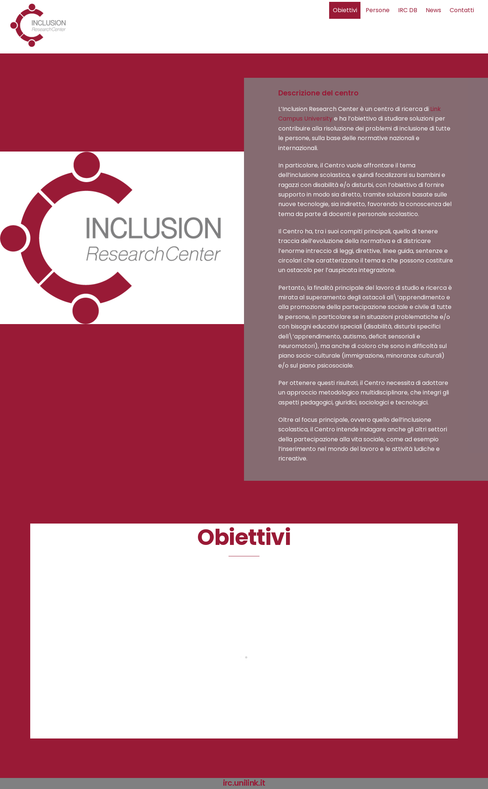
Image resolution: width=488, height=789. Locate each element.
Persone (378, 10)
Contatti (462, 10)
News (433, 10)
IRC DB (407, 10)
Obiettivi (345, 10)
